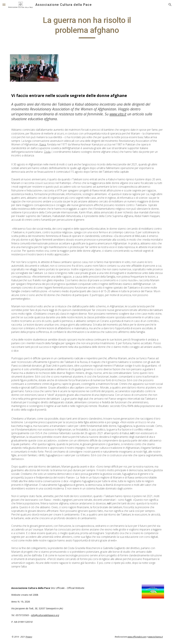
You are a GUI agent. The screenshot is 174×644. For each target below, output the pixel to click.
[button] (4, 4)
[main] (87, 27)
